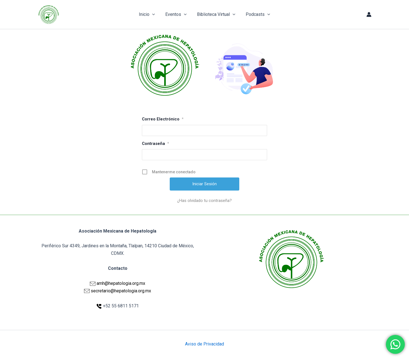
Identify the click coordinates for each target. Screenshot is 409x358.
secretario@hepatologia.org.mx (121, 290)
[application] (154, 14)
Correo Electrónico (162, 119)
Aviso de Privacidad (204, 344)
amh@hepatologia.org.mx (121, 283)
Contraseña (155, 143)
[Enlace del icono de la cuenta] (368, 14)
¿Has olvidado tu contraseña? (204, 200)
